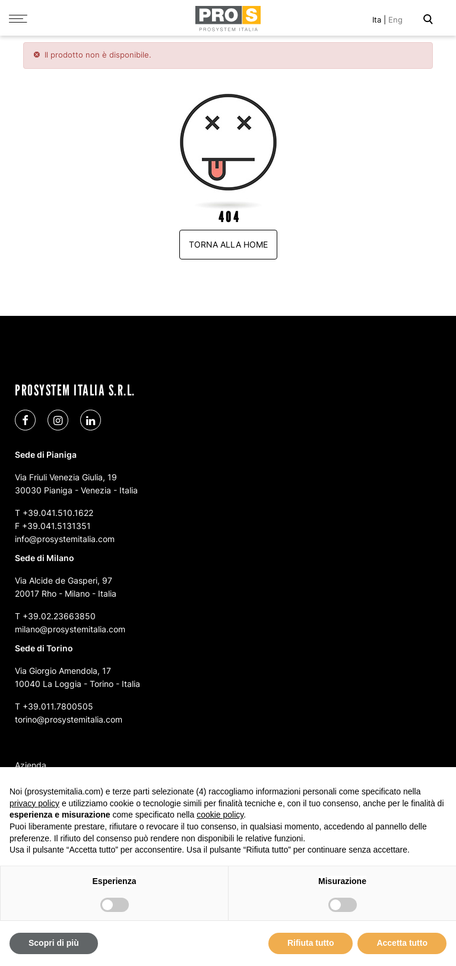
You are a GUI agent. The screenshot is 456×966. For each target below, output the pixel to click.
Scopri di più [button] (53, 943)
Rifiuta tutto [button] (310, 943)
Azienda (30, 764)
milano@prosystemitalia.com (70, 628)
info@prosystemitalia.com (65, 538)
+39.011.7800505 (58, 706)
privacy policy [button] (34, 803)
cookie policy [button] (220, 814)
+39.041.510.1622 (58, 512)
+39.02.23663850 (59, 615)
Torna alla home (228, 244)
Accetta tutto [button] (402, 943)
